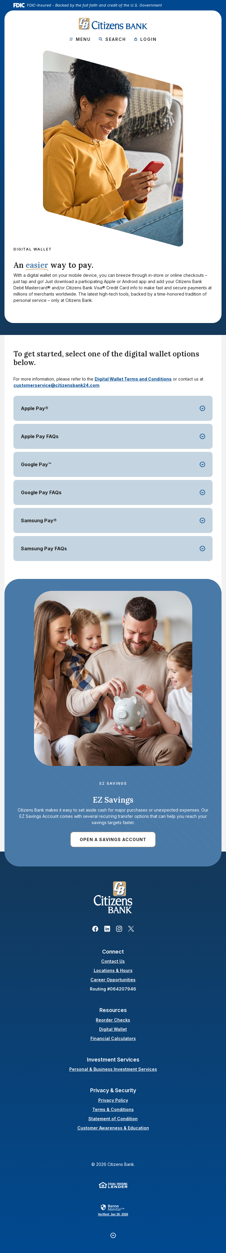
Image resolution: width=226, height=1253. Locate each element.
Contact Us (113, 961)
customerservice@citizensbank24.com (56, 385)
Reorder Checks (113, 1019)
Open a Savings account (113, 839)
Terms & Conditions (113, 1109)
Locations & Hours (113, 970)
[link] (113, 1210)
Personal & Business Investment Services (113, 1069)
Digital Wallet (113, 1029)
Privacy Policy (113, 1100)
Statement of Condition (113, 1118)
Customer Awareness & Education (113, 1127)
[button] (113, 408)
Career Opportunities (113, 979)
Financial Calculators (113, 1038)
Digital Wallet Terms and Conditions (133, 378)
